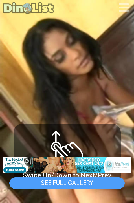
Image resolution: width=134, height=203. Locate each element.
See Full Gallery (67, 182)
